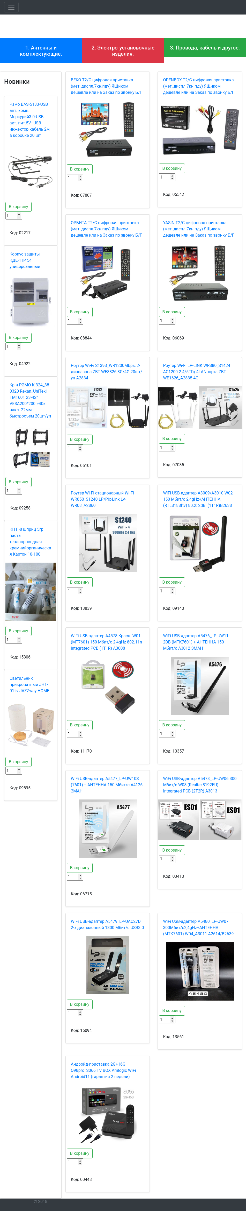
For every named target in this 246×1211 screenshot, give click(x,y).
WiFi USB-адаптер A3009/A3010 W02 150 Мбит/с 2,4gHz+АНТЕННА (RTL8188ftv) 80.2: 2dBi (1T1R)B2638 (198, 499)
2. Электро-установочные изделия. (123, 51)
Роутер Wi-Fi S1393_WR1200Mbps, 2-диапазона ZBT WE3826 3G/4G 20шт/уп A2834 (106, 371)
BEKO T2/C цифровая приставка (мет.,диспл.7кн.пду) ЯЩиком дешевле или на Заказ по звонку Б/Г (106, 86)
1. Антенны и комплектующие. (41, 51)
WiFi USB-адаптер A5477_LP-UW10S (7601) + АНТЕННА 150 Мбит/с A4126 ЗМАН (107, 785)
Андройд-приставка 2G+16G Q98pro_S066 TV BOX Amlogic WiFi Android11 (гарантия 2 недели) (103, 1070)
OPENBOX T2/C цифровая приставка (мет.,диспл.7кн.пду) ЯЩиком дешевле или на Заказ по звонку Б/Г (198, 86)
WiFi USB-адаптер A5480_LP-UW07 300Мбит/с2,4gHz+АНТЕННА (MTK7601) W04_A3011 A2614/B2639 (198, 927)
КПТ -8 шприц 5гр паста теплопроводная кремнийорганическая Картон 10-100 (30, 542)
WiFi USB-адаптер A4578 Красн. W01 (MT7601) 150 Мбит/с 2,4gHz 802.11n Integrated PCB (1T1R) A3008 (106, 642)
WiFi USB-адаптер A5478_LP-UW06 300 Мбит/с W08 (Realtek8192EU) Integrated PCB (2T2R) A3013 (199, 785)
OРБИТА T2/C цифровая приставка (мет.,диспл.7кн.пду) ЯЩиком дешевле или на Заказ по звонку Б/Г (106, 229)
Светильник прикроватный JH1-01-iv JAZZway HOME (29, 684)
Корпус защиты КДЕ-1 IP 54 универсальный (25, 260)
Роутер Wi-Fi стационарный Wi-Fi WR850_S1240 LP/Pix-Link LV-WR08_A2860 (102, 499)
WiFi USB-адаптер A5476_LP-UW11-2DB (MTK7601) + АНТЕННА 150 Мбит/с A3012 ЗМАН (196, 642)
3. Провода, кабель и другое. (205, 48)
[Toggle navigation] (11, 7)
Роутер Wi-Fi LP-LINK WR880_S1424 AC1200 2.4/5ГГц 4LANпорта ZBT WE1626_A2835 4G (196, 371)
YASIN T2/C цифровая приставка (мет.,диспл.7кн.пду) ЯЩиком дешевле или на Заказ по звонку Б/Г (198, 229)
